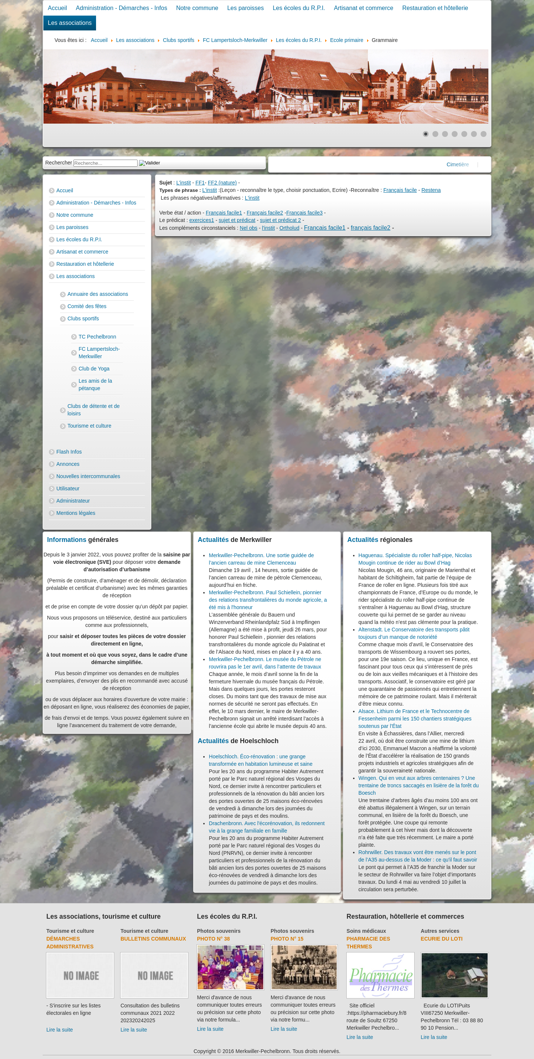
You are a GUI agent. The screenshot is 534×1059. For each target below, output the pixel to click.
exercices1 (201, 220)
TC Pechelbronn (97, 337)
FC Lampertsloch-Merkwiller (99, 352)
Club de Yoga (94, 369)
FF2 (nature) (222, 183)
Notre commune (197, 8)
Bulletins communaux (153, 939)
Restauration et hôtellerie (435, 8)
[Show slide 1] (426, 134)
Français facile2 (265, 213)
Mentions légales (75, 513)
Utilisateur (67, 488)
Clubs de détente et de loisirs (93, 409)
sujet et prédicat (237, 220)
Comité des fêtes (86, 306)
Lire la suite (59, 1030)
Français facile (400, 190)
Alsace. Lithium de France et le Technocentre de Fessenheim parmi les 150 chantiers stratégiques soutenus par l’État (415, 718)
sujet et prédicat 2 (280, 220)
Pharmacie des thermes (368, 942)
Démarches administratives (69, 942)
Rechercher (58, 163)
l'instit (268, 228)
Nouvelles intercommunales (88, 476)
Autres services (440, 931)
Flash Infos (69, 452)
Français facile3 (304, 213)
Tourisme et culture (89, 426)
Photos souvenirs (218, 931)
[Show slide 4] (455, 134)
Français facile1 (224, 213)
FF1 (200, 183)
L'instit (183, 183)
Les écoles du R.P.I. (299, 8)
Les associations (70, 23)
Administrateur (73, 501)
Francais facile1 (325, 228)
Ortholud (290, 228)
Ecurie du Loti (442, 939)
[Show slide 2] (435, 134)
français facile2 (370, 228)
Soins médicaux (366, 931)
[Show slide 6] (474, 134)
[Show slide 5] (464, 134)
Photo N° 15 (287, 939)
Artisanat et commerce (363, 8)
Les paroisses (245, 8)
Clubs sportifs (83, 318)
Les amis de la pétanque (95, 384)
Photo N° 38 (213, 939)
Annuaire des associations (97, 294)
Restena (431, 190)
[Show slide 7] (484, 134)
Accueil (57, 8)
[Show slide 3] (445, 134)
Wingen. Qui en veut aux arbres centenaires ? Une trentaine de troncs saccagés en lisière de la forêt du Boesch (419, 785)
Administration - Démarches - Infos (121, 8)
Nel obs (248, 228)
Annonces (67, 464)
